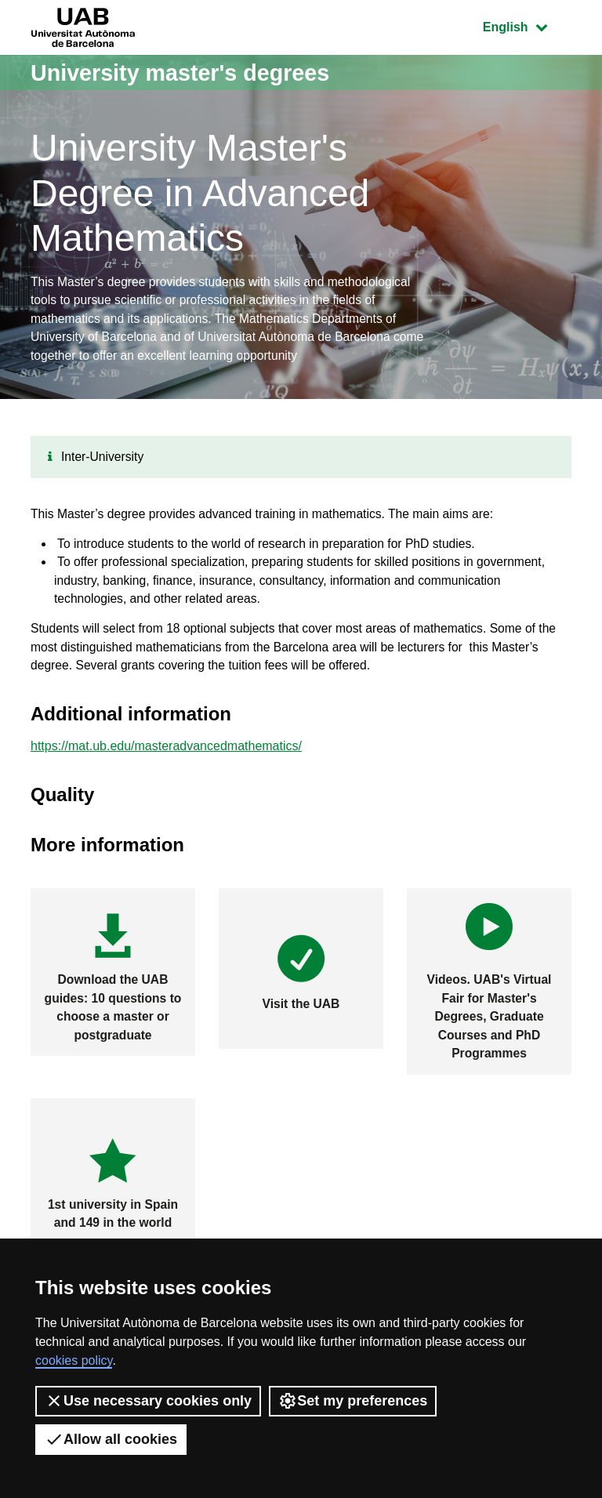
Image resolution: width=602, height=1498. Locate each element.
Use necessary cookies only (148, 1400)
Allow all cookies (111, 1439)
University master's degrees (187, 72)
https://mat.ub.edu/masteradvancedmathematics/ (166, 757)
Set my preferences (352, 1400)
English (526, 25)
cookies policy (73, 1360)
